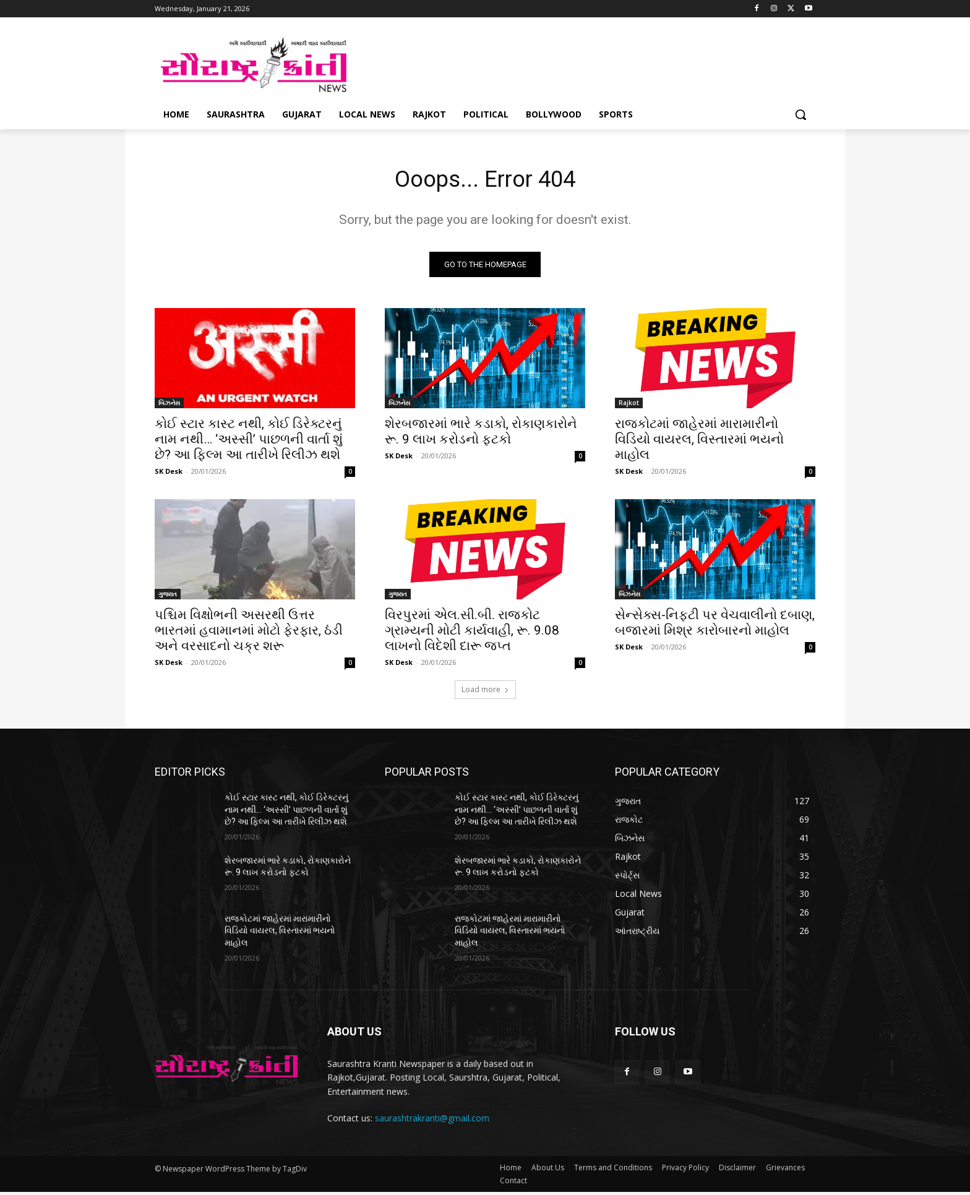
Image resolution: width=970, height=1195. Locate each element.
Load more (485, 692)
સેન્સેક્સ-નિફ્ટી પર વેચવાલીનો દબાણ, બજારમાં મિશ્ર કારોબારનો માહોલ (715, 625)
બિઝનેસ (169, 405)
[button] (800, 114)
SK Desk (168, 474)
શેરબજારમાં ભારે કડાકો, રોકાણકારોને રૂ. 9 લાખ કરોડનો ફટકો (481, 434)
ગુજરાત (167, 597)
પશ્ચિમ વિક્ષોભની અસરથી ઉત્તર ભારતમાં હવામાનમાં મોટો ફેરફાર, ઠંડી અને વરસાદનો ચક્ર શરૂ (249, 633)
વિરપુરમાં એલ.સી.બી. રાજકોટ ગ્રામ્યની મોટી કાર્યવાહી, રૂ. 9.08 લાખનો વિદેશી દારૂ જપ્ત (472, 633)
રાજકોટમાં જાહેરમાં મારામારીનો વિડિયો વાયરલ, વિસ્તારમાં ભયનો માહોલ (699, 442)
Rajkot (629, 405)
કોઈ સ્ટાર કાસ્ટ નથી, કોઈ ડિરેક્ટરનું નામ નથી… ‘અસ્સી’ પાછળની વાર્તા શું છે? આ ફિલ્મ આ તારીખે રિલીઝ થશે (249, 442)
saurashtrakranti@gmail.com (432, 1121)
